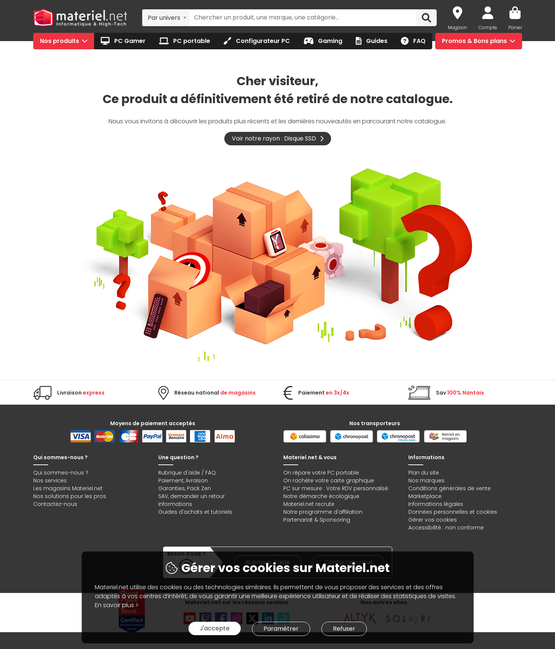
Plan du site (423, 472)
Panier (515, 27)
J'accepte (215, 628)
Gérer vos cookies (432, 519)
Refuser (344, 628)
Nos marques (426, 480)
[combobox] (166, 17)
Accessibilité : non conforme (446, 527)
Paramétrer (281, 628)
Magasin (457, 27)
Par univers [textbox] (164, 17)
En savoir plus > (116, 605)
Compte (487, 27)
